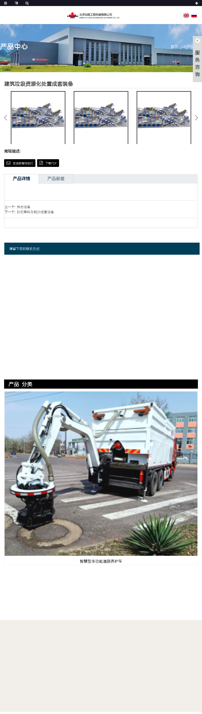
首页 (174, 46)
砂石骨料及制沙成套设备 (35, 212)
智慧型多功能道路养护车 (101, 561)
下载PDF (51, 163)
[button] (195, 117)
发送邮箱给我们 (23, 163)
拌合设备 (23, 207)
